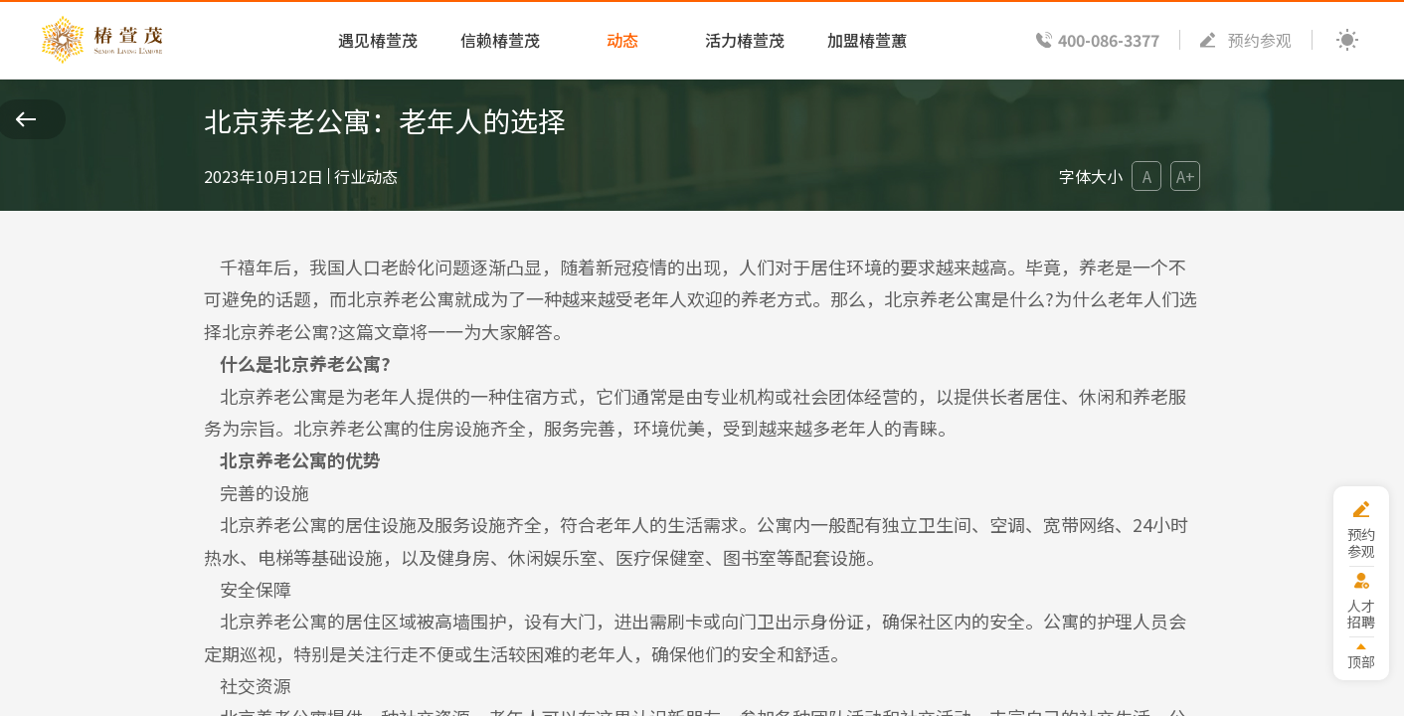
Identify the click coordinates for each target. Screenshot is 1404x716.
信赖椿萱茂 (500, 40)
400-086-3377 (1108, 40)
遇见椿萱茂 (378, 40)
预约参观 (1260, 40)
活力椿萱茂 (745, 40)
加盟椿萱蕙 (867, 40)
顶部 (1361, 660)
